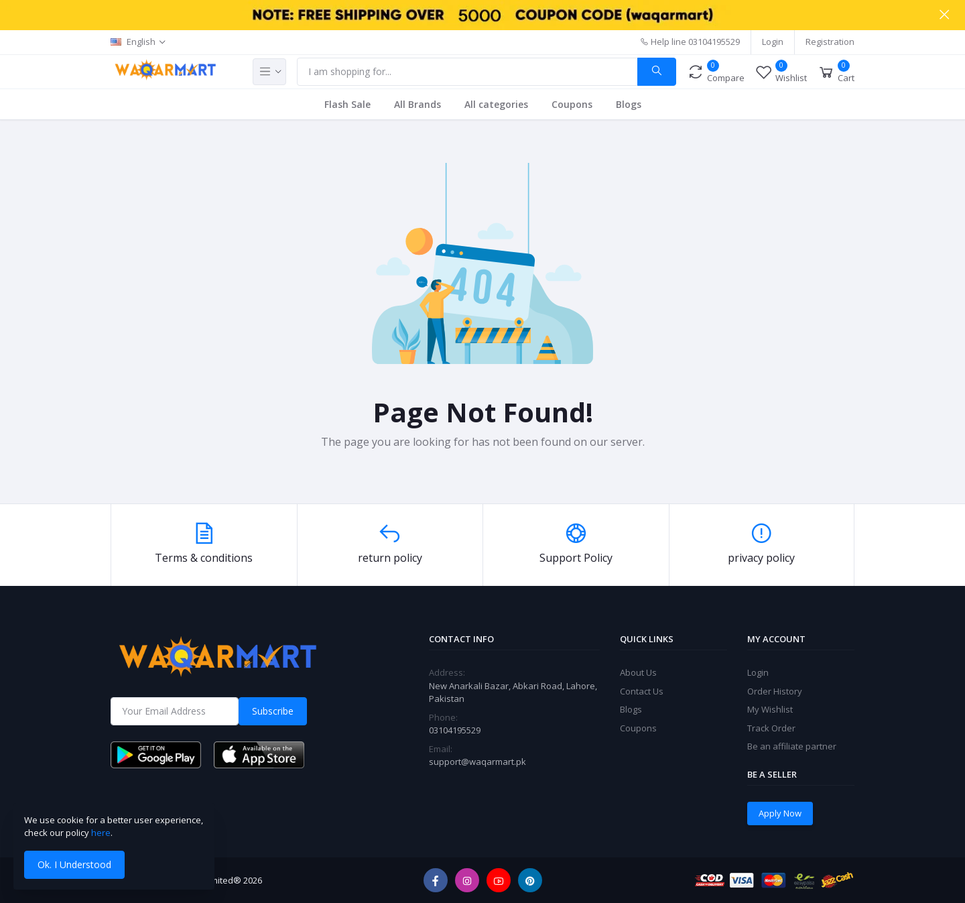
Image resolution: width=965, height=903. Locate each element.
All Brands (417, 104)
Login (772, 42)
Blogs (628, 104)
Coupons (572, 104)
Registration (830, 42)
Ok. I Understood (74, 864)
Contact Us (641, 691)
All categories (496, 104)
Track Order (771, 728)
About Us (638, 672)
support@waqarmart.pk (477, 762)
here (101, 833)
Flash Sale (347, 104)
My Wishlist (770, 709)
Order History (774, 691)
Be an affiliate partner (791, 746)
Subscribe (273, 711)
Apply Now (780, 813)
